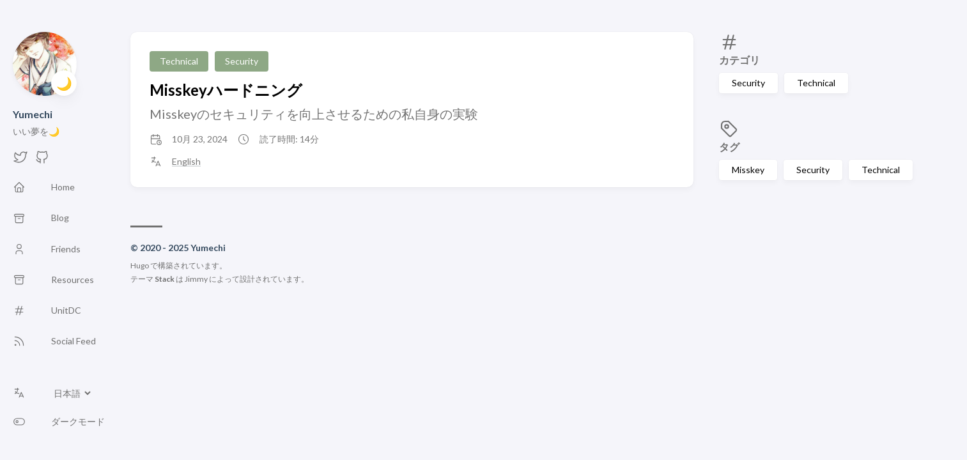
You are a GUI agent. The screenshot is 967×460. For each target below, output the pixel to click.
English (186, 162)
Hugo (139, 265)
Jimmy (196, 279)
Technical (816, 82)
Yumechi (32, 114)
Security (748, 82)
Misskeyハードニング (226, 89)
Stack (164, 279)
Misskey (748, 169)
